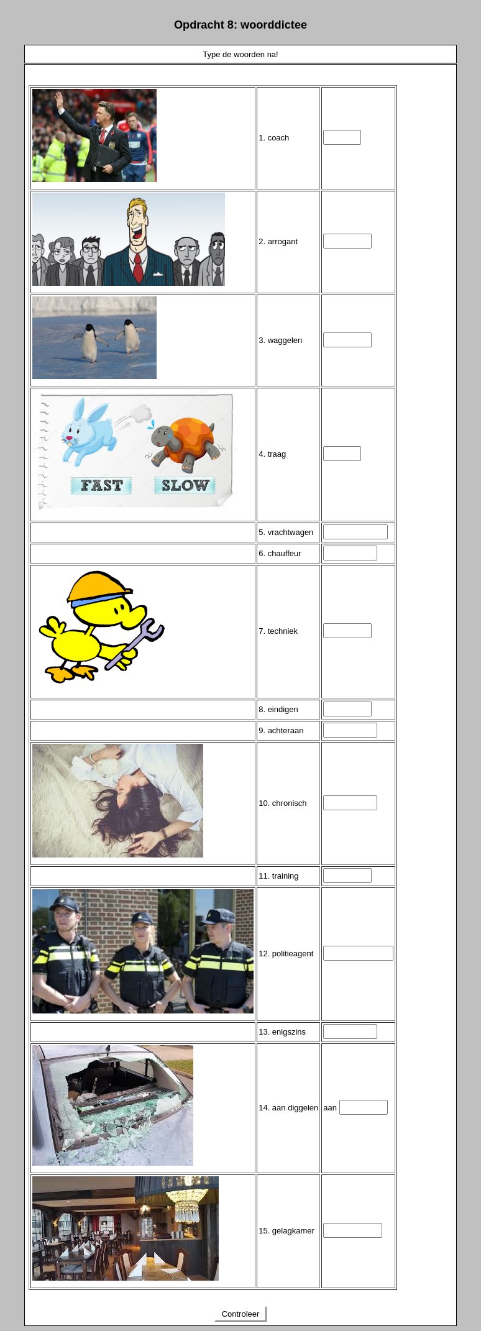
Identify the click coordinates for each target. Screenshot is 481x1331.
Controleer (240, 1314)
